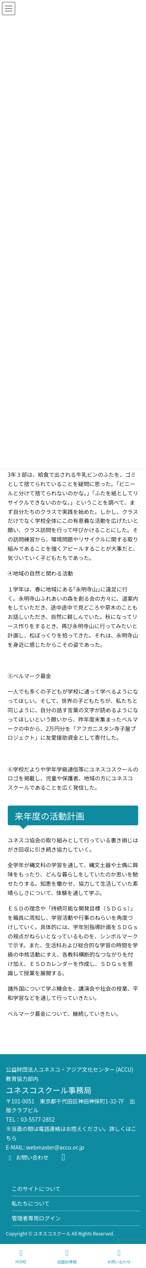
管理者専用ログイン (36, 1218)
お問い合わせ (27, 1157)
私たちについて (31, 1203)
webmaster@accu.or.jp (55, 1147)
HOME (20, 1256)
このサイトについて (36, 1188)
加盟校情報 (67, 1256)
